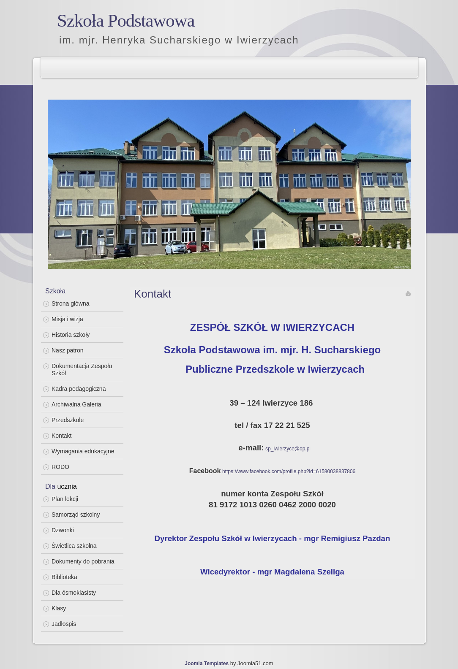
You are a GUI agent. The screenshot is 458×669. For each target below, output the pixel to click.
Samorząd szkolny (76, 514)
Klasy (59, 608)
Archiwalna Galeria (76, 404)
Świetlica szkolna (74, 545)
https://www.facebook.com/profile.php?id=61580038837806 (288, 471)
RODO (60, 466)
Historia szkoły (71, 334)
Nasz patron (67, 350)
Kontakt (61, 435)
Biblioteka (64, 577)
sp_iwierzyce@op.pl (288, 449)
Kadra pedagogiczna (79, 388)
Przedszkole (68, 420)
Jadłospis (64, 623)
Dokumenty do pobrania (83, 561)
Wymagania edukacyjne (83, 451)
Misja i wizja (67, 319)
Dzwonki (63, 530)
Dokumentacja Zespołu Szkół (82, 369)
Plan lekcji (65, 499)
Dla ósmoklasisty (74, 592)
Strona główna (71, 303)
